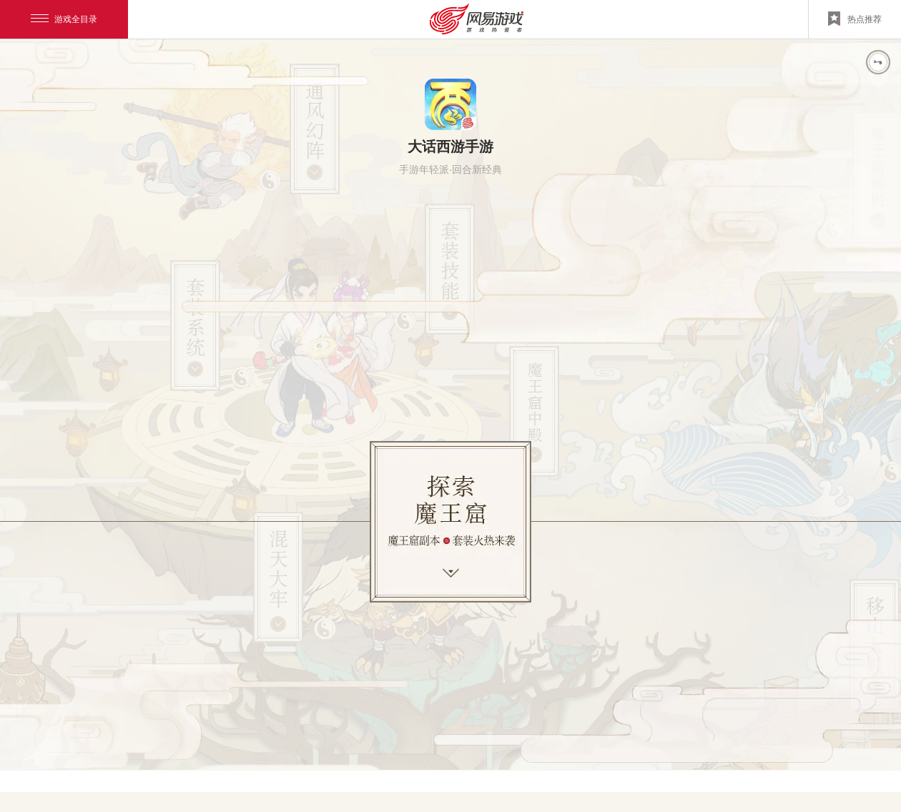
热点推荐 (855, 18)
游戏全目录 (64, 19)
